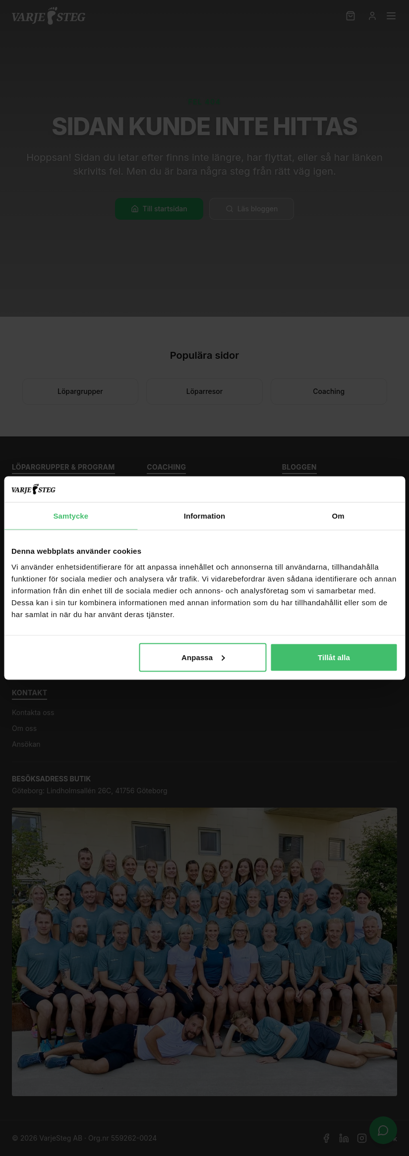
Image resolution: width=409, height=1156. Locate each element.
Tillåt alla (334, 657)
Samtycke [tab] (70, 516)
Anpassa (203, 657)
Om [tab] (338, 516)
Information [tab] (205, 516)
